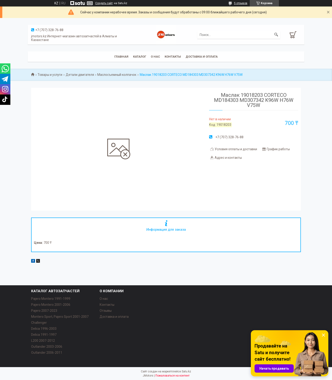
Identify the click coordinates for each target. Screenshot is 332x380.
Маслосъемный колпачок (116, 75)
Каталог (139, 56)
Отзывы (106, 310)
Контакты (173, 56)
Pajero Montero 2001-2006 (50, 304)
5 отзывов (240, 3)
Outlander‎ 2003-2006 (46, 346)
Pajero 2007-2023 (44, 310)
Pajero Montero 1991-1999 (50, 298)
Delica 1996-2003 (43, 328)
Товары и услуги (50, 75)
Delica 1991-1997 (43, 334)
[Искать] (276, 34)
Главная (121, 56)
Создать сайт (104, 3)
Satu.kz (186, 371)
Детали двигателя (80, 75)
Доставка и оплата (202, 56)
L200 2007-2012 (43, 340)
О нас (155, 56)
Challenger (39, 322)
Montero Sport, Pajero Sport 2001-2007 (60, 316)
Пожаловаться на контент (172, 375)
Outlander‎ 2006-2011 (46, 352)
